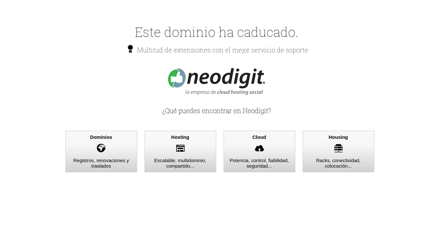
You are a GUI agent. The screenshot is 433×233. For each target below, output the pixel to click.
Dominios (101, 137)
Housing (338, 137)
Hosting (180, 137)
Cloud (259, 137)
